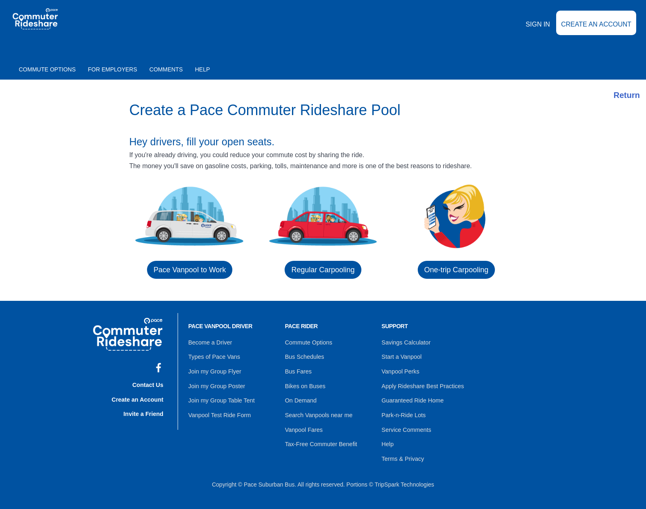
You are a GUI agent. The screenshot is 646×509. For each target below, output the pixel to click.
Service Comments (405, 425)
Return (627, 95)
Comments (166, 69)
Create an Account (596, 30)
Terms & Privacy (402, 453)
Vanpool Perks (399, 370)
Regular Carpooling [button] (322, 270)
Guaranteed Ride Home (411, 397)
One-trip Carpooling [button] (456, 270)
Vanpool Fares (303, 425)
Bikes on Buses (305, 383)
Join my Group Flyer (214, 370)
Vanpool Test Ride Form (218, 411)
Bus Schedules (304, 356)
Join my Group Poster (215, 383)
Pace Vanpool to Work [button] (190, 270)
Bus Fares (298, 370)
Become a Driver (209, 342)
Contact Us (148, 383)
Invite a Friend (144, 411)
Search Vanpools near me (318, 411)
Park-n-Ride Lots (402, 411)
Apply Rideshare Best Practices (421, 383)
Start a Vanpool (400, 356)
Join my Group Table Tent (220, 397)
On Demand (300, 397)
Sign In (538, 30)
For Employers (112, 69)
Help (202, 69)
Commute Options (47, 69)
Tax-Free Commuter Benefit (320, 439)
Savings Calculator (405, 342)
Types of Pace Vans (213, 356)
